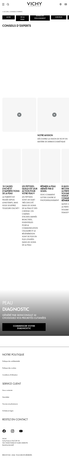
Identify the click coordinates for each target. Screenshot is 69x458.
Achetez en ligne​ (7, 411)
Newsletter (5, 397)
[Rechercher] (7, 4)
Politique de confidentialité (11, 361)
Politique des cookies (9, 368)
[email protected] (8, 445)
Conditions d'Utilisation (10, 375)
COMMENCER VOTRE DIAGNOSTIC (24, 327)
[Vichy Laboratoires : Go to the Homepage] (34, 4)
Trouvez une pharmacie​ (10, 404)
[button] (19, 116)
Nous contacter (7, 390)
